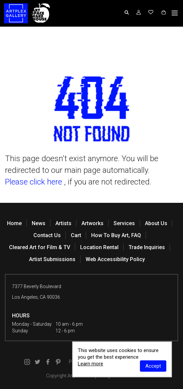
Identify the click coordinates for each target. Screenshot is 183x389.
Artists (63, 223)
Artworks (92, 223)
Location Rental (99, 247)
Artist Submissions (52, 259)
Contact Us (47, 235)
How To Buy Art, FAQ (116, 235)
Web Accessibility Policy (115, 259)
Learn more (90, 364)
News (38, 223)
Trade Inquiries (147, 247)
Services (124, 223)
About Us (156, 223)
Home (14, 223)
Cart (76, 235)
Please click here (33, 182)
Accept (153, 366)
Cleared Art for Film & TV (39, 247)
